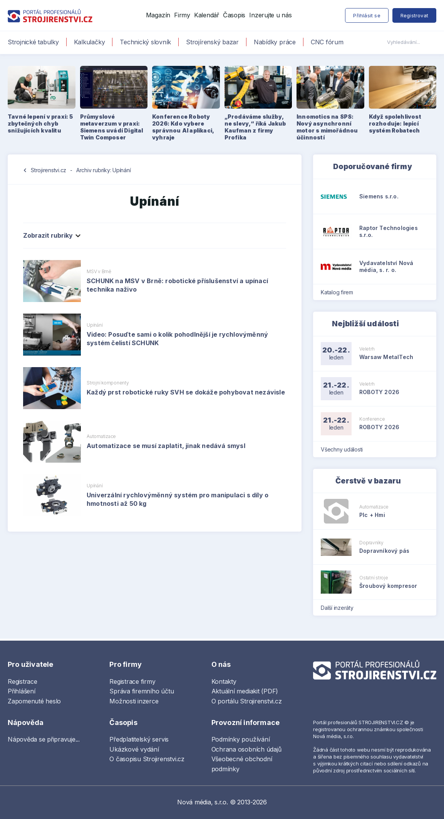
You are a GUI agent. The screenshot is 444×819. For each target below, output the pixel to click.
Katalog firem (339, 292)
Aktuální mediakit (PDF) (244, 691)
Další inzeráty (339, 607)
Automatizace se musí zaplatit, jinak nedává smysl (166, 446)
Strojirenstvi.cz (48, 170)
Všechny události (344, 449)
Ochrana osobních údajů (246, 749)
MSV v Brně (99, 271)
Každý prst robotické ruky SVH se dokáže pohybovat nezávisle (186, 392)
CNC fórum (327, 42)
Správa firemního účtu (141, 691)
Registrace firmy (132, 681)
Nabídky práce (275, 42)
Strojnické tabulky (33, 42)
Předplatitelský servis (139, 739)
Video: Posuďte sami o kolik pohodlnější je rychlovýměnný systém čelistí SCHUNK (177, 339)
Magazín (158, 15)
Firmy (182, 15)
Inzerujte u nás (270, 15)
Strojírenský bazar (212, 42)
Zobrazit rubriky (51, 235)
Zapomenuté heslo (34, 701)
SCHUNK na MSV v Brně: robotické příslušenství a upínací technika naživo (177, 285)
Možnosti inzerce (133, 701)
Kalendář (206, 15)
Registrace (22, 681)
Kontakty (223, 681)
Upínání (94, 325)
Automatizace (101, 436)
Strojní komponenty (108, 383)
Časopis (234, 15)
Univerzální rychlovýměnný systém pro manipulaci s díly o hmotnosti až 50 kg (177, 499)
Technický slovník (145, 42)
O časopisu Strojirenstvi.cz (146, 759)
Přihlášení (21, 691)
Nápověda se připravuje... (44, 739)
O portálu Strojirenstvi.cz (246, 701)
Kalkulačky (89, 42)
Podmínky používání (240, 739)
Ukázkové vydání (134, 749)
